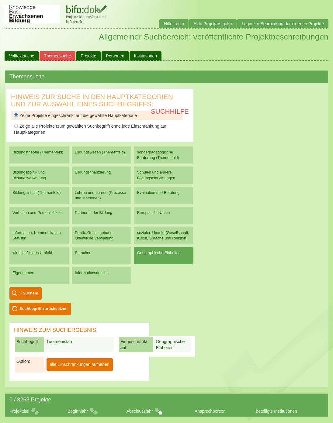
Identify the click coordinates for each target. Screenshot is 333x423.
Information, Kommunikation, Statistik (37, 235)
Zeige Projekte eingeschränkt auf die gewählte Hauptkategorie (75, 115)
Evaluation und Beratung (158, 192)
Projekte (88, 55)
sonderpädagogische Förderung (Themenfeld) (158, 155)
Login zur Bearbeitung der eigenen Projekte (283, 23)
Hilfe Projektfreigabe (213, 23)
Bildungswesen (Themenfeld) (100, 152)
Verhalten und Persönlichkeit (36, 212)
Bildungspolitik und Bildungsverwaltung (29, 175)
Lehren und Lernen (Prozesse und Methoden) (100, 195)
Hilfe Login (174, 23)
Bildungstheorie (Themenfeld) (37, 152)
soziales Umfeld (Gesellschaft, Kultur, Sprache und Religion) (163, 235)
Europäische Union (153, 212)
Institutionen (145, 55)
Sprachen (83, 252)
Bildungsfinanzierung (93, 172)
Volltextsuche (21, 55)
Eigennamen (23, 272)
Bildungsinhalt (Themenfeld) (36, 192)
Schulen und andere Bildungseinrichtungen (156, 175)
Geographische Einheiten (159, 252)
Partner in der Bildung (93, 212)
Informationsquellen (92, 272)
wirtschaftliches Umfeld (32, 252)
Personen (115, 55)
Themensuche (57, 55)
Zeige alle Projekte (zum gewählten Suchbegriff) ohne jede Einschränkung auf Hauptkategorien (90, 129)
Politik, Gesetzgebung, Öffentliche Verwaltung (94, 235)
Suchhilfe (170, 111)
